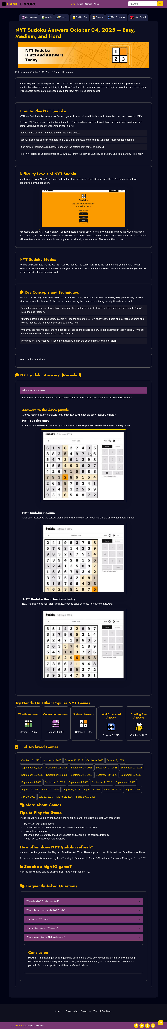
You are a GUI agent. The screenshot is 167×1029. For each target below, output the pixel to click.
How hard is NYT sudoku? (38, 919)
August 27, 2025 (29, 789)
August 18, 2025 (112, 789)
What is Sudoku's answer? (33, 390)
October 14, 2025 (52, 760)
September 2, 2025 (102, 782)
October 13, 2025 (74, 760)
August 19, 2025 (91, 789)
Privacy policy (72, 1011)
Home (72, 4)
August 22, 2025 (50, 789)
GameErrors (18, 1026)
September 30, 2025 (32, 767)
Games (88, 4)
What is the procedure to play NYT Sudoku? (45, 910)
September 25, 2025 (81, 767)
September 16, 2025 (32, 775)
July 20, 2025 (28, 797)
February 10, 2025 (85, 797)
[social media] (136, 1025)
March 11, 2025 (64, 797)
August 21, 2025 (71, 789)
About (97, 4)
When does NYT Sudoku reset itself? (42, 901)
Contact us (86, 1011)
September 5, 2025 (55, 782)
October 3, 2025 (115, 760)
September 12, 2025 (56, 775)
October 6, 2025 (94, 760)
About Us (59, 1011)
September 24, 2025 (106, 767)
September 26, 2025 (56, 767)
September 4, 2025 (78, 782)
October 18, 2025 (30, 760)
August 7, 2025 (132, 789)
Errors (80, 4)
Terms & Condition (102, 1011)
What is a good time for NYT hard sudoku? (45, 937)
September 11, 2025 (81, 775)
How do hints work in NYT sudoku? (42, 928)
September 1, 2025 (125, 782)
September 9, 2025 (131, 775)
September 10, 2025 (106, 775)
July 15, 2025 (46, 797)
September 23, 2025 (131, 767)
